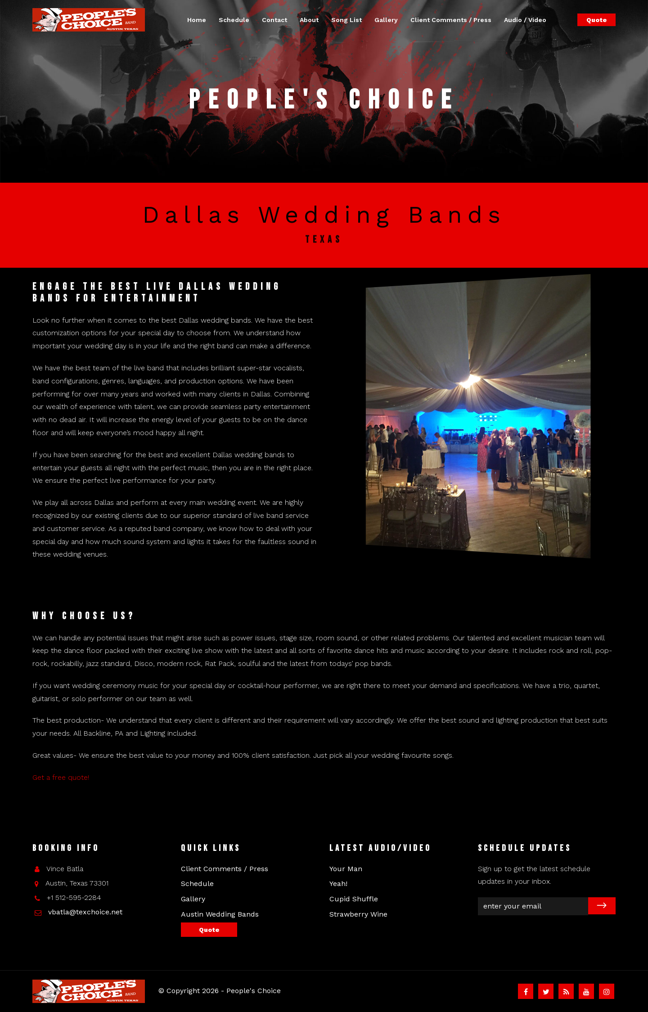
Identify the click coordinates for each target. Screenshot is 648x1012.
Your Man (345, 868)
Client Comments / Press (450, 19)
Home (196, 19)
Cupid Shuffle (353, 899)
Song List (346, 19)
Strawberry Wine (358, 914)
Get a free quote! (60, 777)
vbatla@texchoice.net (85, 912)
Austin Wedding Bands (220, 914)
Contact (274, 19)
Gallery (386, 19)
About (309, 19)
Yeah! (338, 883)
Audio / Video (525, 19)
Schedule (234, 19)
